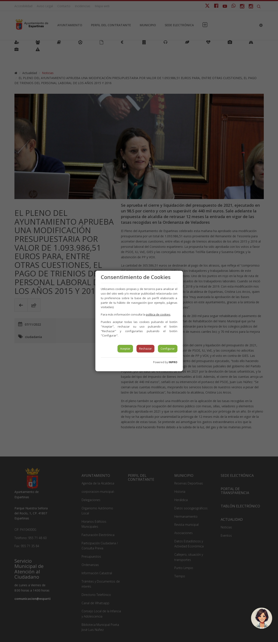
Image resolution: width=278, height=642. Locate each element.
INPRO (173, 362)
